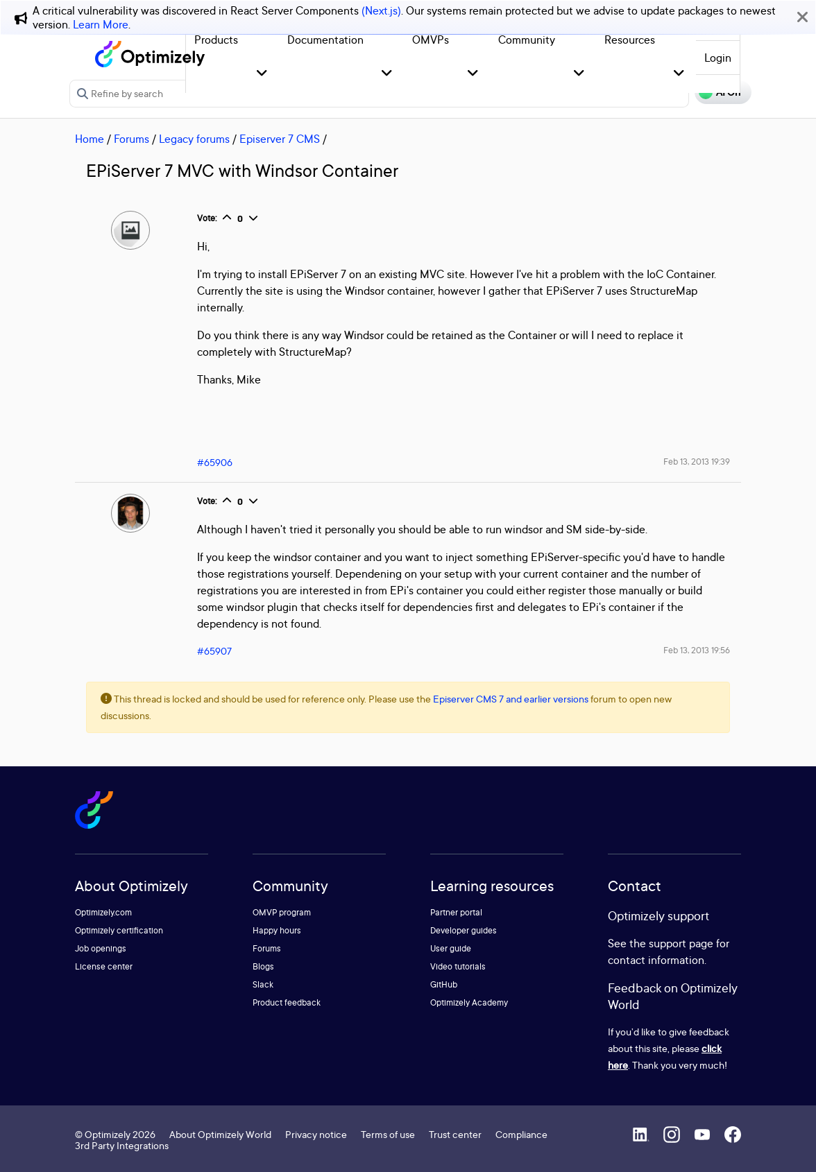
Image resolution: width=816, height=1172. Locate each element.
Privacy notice (316, 1134)
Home (89, 138)
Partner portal (456, 912)
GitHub (443, 984)
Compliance (521, 1134)
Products (216, 39)
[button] (262, 74)
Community (526, 39)
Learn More (100, 24)
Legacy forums (194, 138)
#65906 (214, 462)
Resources (629, 39)
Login (717, 57)
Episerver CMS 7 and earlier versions (510, 698)
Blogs (263, 966)
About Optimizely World (220, 1134)
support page (681, 943)
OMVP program (282, 912)
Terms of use (388, 1134)
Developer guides (463, 930)
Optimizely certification (119, 930)
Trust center (455, 1134)
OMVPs (430, 39)
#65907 (214, 650)
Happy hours (277, 930)
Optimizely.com (103, 912)
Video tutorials (458, 966)
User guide (450, 948)
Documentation (325, 39)
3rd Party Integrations (122, 1145)
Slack (263, 984)
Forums (131, 138)
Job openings (100, 948)
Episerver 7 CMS (279, 138)
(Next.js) (381, 10)
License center (104, 966)
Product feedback (287, 1002)
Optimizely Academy (469, 1002)
